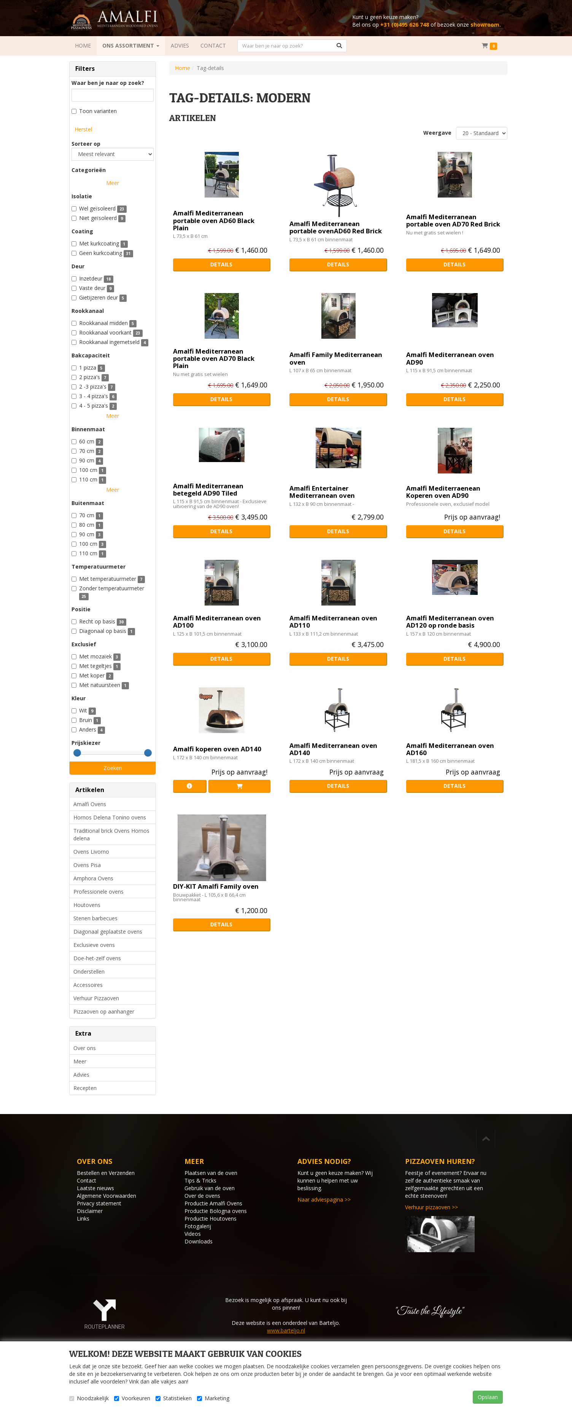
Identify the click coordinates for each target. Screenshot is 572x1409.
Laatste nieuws (95, 1188)
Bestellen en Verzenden (106, 1172)
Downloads (198, 1241)
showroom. (485, 24)
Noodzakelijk (89, 1398)
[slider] (77, 753)
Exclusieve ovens (94, 944)
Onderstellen (89, 971)
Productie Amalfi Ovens (213, 1203)
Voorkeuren (132, 1398)
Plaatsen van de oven (210, 1172)
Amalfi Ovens (89, 804)
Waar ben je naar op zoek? (108, 82)
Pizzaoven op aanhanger (103, 1011)
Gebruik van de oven (209, 1188)
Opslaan (488, 1397)
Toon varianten (94, 111)
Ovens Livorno (91, 851)
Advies (81, 1074)
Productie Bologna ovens (215, 1211)
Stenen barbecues (95, 918)
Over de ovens (202, 1195)
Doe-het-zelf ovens (97, 958)
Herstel (83, 129)
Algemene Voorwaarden (106, 1195)
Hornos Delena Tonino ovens (109, 817)
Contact (86, 1180)
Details (221, 264)
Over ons (84, 1048)
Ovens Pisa (87, 865)
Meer (112, 182)
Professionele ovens (98, 891)
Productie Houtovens (210, 1218)
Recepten (85, 1088)
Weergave (437, 132)
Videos (192, 1233)
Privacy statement (99, 1203)
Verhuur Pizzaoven (96, 998)
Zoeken (112, 767)
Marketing (213, 1398)
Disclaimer (90, 1211)
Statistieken (174, 1398)
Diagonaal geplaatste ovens (107, 931)
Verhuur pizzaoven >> (431, 1207)
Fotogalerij (197, 1226)
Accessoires (88, 984)
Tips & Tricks (200, 1180)
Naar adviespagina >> (324, 1199)
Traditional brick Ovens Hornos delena (111, 834)
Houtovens (86, 905)
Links (83, 1218)
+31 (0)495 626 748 (404, 24)
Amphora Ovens (93, 878)
